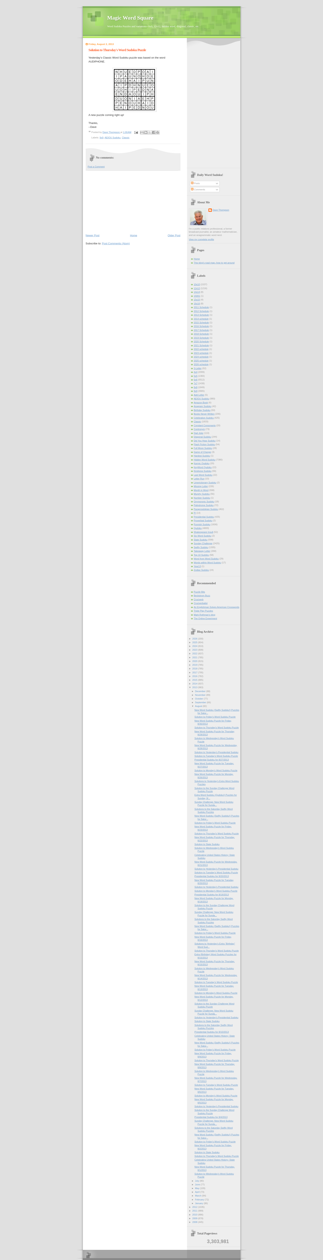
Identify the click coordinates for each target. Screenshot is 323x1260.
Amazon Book (201, 402)
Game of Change (202, 452)
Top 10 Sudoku (201, 555)
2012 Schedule (201, 311)
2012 (195, 1207)
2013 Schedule (201, 315)
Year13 (197, 566)
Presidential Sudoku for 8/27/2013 (211, 759)
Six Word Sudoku (202, 536)
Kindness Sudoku (203, 471)
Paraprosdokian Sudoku (206, 509)
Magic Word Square (130, 18)
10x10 (197, 284)
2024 (195, 646)
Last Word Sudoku (203, 475)
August (199, 706)
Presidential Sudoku (204, 517)
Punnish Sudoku (202, 524)
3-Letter (198, 368)
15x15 (197, 299)
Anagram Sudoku (202, 406)
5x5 (196, 376)
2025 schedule (201, 360)
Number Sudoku (202, 498)
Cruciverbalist (201, 603)
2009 (195, 1218)
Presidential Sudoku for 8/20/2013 (211, 876)
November (200, 695)
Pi (195, 513)
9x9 (101, 137)
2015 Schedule (201, 322)
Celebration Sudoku (204, 418)
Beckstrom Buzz (202, 595)
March (198, 1195)
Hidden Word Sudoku (204, 459)
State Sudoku (200, 539)
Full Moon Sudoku (203, 448)
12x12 (197, 288)
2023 (195, 650)
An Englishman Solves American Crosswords (216, 607)
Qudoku (198, 528)
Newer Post (92, 235)
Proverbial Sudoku (203, 520)
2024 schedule (201, 357)
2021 (195, 657)
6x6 (196, 379)
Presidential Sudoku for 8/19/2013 (211, 894)
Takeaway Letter (202, 551)
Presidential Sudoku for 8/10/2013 (211, 1032)
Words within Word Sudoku (207, 562)
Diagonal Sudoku (202, 437)
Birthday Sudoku (202, 410)
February (200, 1199)
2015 (195, 680)
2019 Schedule (201, 338)
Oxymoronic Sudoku (204, 501)
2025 (195, 642)
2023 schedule (201, 353)
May (197, 1188)
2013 (195, 687)
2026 (195, 638)
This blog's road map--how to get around (214, 262)
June (198, 1184)
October (199, 698)
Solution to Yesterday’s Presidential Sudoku (216, 752)
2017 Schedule (201, 330)
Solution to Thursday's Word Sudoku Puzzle (216, 727)
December (200, 691)
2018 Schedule (201, 334)
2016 (195, 676)
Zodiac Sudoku (201, 570)
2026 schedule (201, 364)
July (197, 1181)
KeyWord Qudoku (203, 467)
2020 (195, 661)
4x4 (196, 372)
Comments (198, 189)
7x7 (196, 383)
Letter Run (199, 478)
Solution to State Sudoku (207, 844)
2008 (195, 1222)
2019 (195, 665)
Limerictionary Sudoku (205, 482)
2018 (195, 668)
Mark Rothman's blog (204, 615)
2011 (195, 1210)
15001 (197, 296)
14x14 (197, 292)
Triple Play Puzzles (203, 611)
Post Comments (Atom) (116, 243)
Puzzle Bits (199, 592)
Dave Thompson (112, 132)
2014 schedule (201, 319)
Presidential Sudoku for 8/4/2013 (210, 1117)
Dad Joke (199, 433)
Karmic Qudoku (201, 463)
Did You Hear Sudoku (205, 440)
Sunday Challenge (203, 543)
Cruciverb (199, 599)
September (201, 702)
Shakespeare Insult (203, 532)
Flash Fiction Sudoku (204, 444)
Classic (126, 137)
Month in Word (201, 490)
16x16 (197, 303)
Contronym (199, 429)
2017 (195, 672)
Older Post (174, 235)
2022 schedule (201, 349)
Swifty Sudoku (201, 547)
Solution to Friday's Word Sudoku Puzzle (215, 717)
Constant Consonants (205, 425)
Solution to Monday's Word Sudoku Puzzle (215, 770)
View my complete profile (201, 239)
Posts (195, 183)
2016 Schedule (201, 326)
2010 (195, 1214)
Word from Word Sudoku (206, 558)
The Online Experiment (205, 618)
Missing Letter (201, 486)
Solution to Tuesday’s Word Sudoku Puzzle (216, 756)
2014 (195, 683)
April (197, 1192)
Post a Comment (96, 166)
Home (133, 235)
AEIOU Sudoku (113, 137)
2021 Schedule (201, 345)
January (199, 1203)
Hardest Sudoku (202, 456)
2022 (195, 653)
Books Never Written (204, 414)
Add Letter (199, 395)
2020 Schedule (201, 341)
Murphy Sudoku (202, 494)
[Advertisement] (133, 202)
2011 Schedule (201, 307)
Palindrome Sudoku (204, 505)
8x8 (196, 387)
